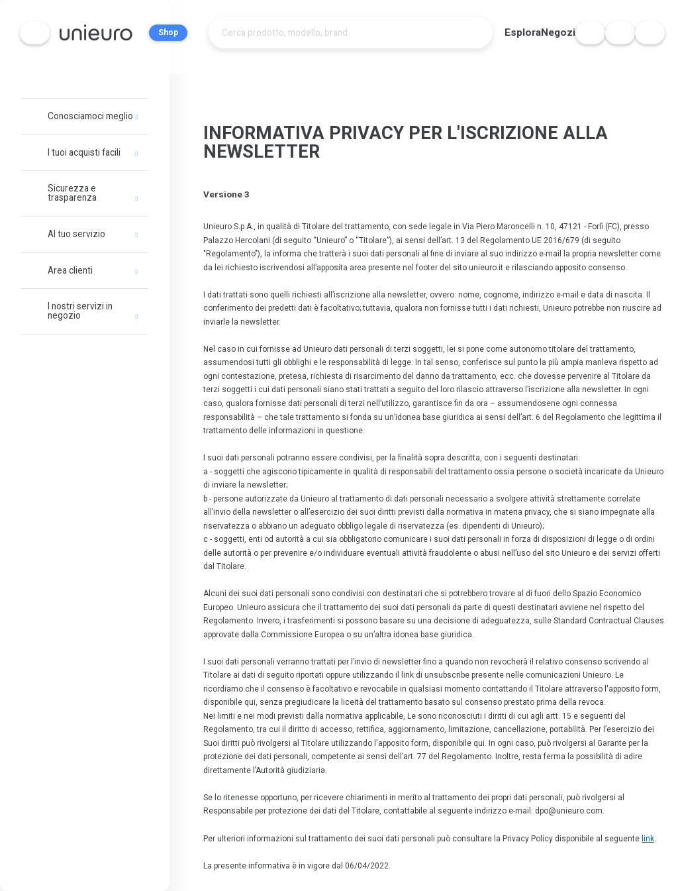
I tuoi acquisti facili (84, 152)
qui (250, 699)
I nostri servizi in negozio (80, 311)
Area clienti (70, 270)
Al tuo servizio (76, 234)
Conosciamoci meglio (90, 116)
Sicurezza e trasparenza (72, 193)
